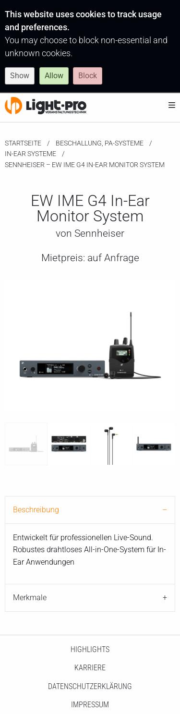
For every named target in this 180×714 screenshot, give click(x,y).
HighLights (90, 649)
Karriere (90, 667)
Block (87, 75)
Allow (54, 75)
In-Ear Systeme (30, 153)
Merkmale (30, 597)
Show (19, 75)
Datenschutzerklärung (90, 686)
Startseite (23, 143)
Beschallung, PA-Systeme (100, 143)
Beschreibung (36, 509)
